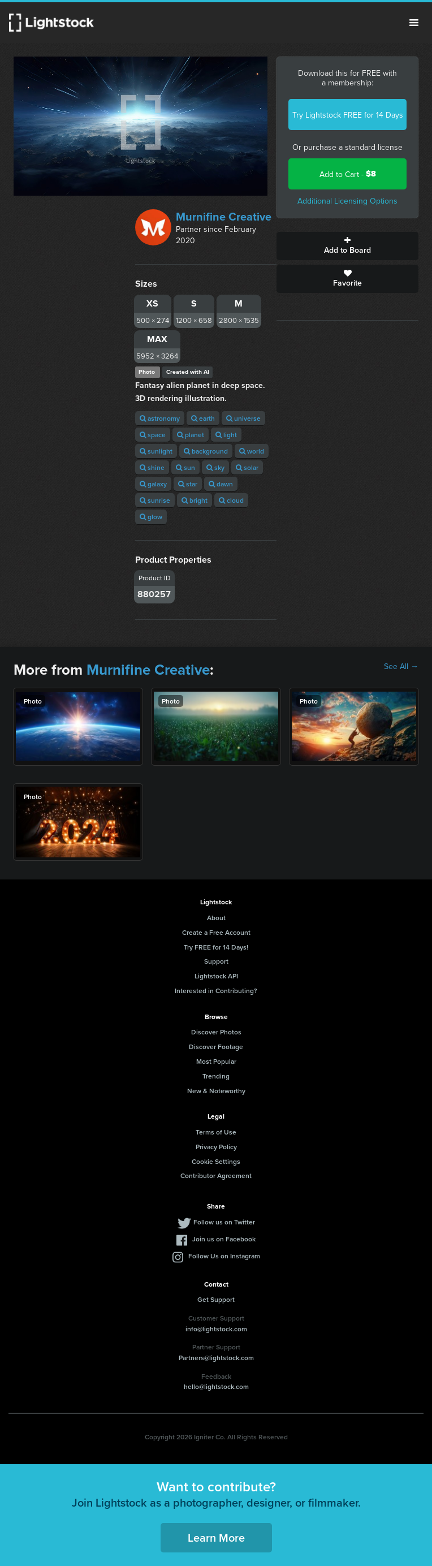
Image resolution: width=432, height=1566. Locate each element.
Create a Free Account (216, 932)
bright (195, 500)
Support (216, 961)
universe (243, 418)
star (187, 484)
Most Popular (216, 1061)
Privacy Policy (216, 1146)
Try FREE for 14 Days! (216, 947)
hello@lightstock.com (216, 1386)
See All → (401, 666)
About (216, 917)
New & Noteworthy (216, 1090)
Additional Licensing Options (347, 200)
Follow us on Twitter (224, 1222)
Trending (216, 1076)
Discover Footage (216, 1046)
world (251, 451)
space (153, 434)
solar (247, 467)
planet (190, 434)
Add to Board (347, 246)
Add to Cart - (347, 174)
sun (185, 467)
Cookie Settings (216, 1161)
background (206, 451)
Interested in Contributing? (216, 990)
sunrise (155, 500)
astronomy (160, 418)
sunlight (156, 451)
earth (203, 418)
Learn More (216, 1537)
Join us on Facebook (224, 1239)
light (226, 434)
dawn (221, 484)
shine (152, 467)
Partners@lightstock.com (216, 1357)
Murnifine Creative (223, 216)
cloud (231, 500)
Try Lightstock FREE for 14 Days (347, 114)
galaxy (153, 484)
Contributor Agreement (216, 1175)
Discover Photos (216, 1032)
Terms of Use (216, 1132)
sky (215, 467)
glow (151, 516)
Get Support (216, 1299)
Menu (414, 23)
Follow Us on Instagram (224, 1256)
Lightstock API (216, 976)
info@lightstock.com (216, 1329)
